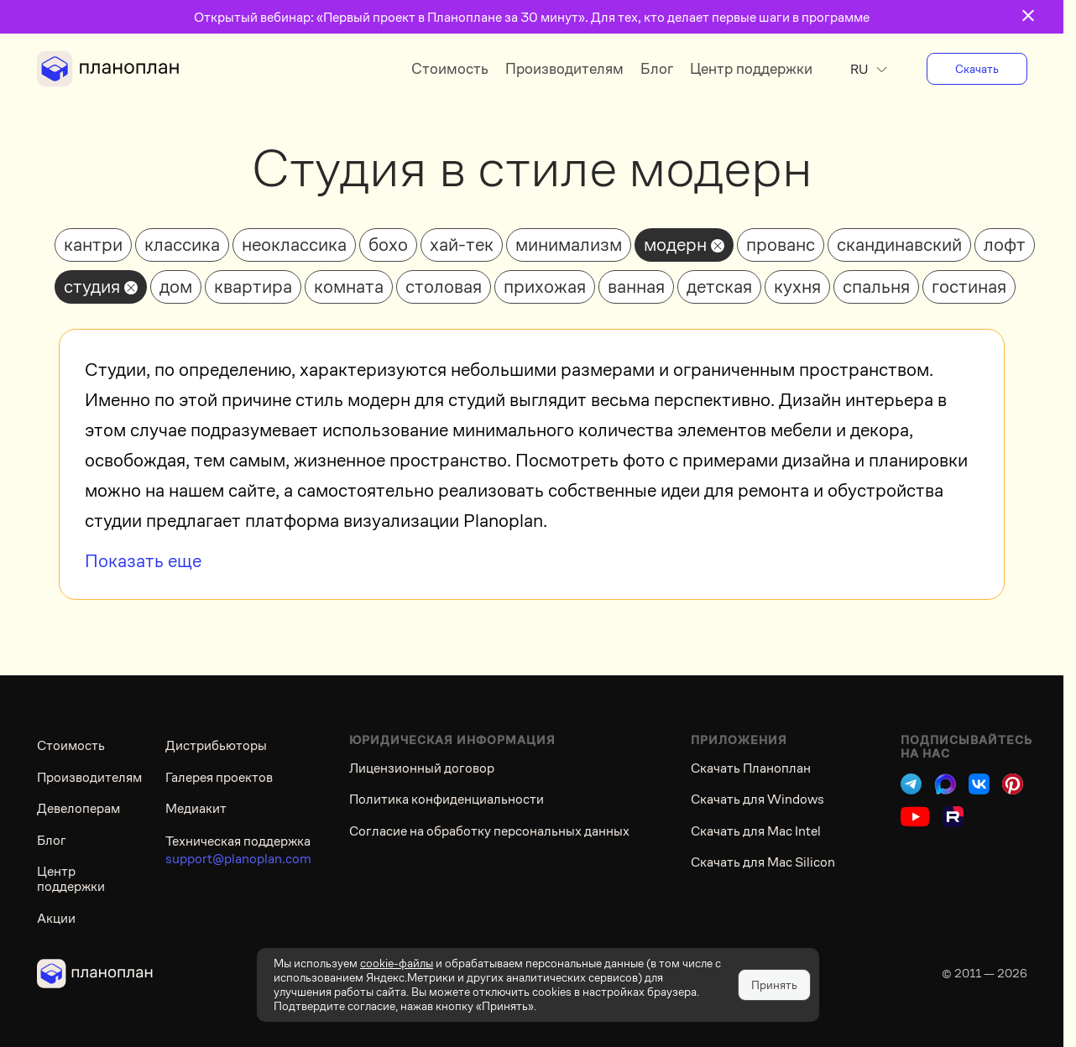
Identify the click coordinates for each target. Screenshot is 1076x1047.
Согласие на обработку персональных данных (489, 831)
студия (92, 286)
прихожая (545, 286)
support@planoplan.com (238, 859)
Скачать (977, 69)
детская (719, 286)
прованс (780, 244)
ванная (636, 286)
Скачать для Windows (757, 799)
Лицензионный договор (421, 768)
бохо (388, 244)
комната (349, 286)
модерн (675, 244)
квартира (253, 286)
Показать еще (143, 560)
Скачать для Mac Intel (756, 831)
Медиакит (196, 808)
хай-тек (462, 244)
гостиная (969, 286)
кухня (797, 286)
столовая (443, 286)
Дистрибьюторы (216, 745)
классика (182, 244)
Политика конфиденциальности (446, 799)
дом (175, 286)
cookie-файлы (396, 963)
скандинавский (899, 244)
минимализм (568, 244)
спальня (876, 286)
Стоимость (449, 68)
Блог (656, 68)
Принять (774, 985)
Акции (56, 918)
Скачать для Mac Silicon (763, 862)
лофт (1005, 244)
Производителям (564, 68)
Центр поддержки (751, 68)
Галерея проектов (219, 777)
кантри (93, 244)
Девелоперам (78, 808)
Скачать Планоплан (751, 768)
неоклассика (294, 244)
